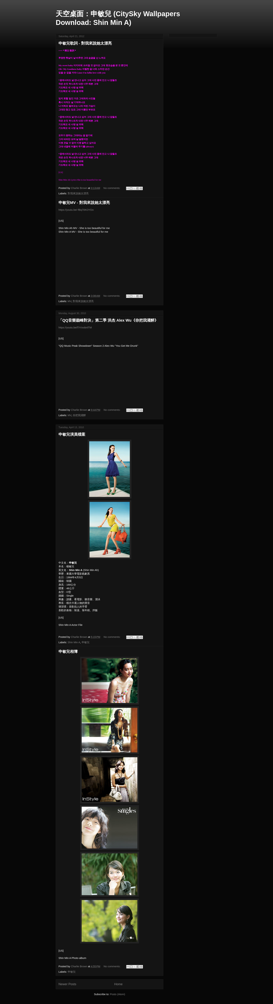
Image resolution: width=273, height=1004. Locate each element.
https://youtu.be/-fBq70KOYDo (76, 209)
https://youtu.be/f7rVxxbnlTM (75, 327)
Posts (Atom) (117, 994)
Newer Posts (67, 984)
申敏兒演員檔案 (71, 434)
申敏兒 (85, 642)
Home (118, 984)
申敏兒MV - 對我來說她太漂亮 (84, 202)
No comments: (112, 187)
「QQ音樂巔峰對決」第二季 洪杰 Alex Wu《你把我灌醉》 (108, 320)
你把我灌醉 (79, 415)
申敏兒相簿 (68, 651)
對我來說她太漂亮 (78, 193)
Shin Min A (74, 642)
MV (69, 301)
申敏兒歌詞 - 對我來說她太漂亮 (85, 43)
